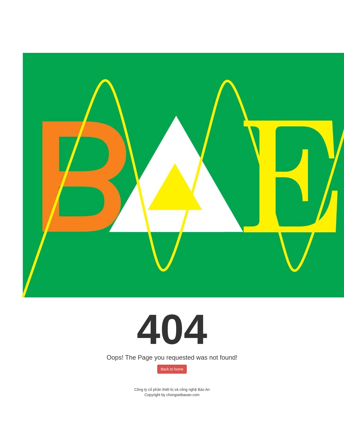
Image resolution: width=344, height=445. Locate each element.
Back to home (172, 369)
